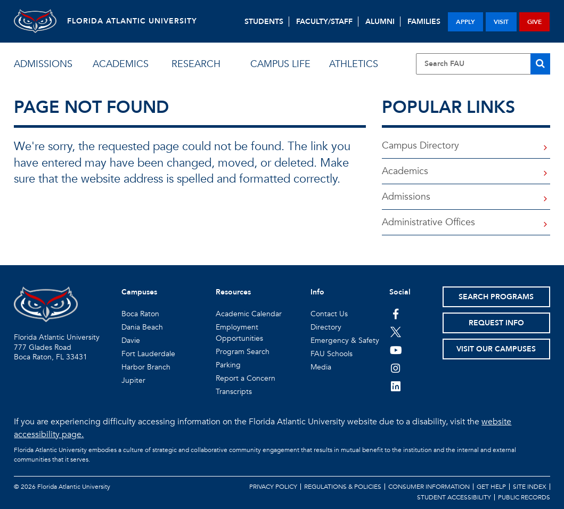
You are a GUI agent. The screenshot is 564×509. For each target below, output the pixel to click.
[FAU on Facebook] (396, 313)
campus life (280, 64)
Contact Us (329, 314)
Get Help (491, 486)
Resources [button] (233, 292)
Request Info (496, 323)
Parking (228, 365)
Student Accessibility (454, 497)
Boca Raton (140, 314)
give (534, 22)
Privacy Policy (273, 486)
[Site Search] (483, 64)
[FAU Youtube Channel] (396, 349)
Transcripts (234, 392)
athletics (353, 64)
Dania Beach (142, 327)
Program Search (242, 352)
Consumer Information (429, 486)
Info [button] (317, 292)
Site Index (529, 486)
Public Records (524, 497)
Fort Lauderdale (148, 354)
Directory (325, 327)
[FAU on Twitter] (396, 331)
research (195, 64)
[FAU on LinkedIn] (396, 386)
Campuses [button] (139, 292)
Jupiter (133, 380)
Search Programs (496, 297)
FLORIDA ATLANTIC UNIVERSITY (132, 21)
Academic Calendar (249, 314)
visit (501, 22)
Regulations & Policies (342, 486)
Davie (130, 340)
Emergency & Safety (344, 340)
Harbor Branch (145, 367)
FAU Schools (331, 354)
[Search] (540, 64)
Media (320, 367)
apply (465, 22)
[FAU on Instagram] (396, 368)
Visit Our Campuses (496, 349)
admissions (43, 64)
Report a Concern (245, 378)
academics (121, 64)
